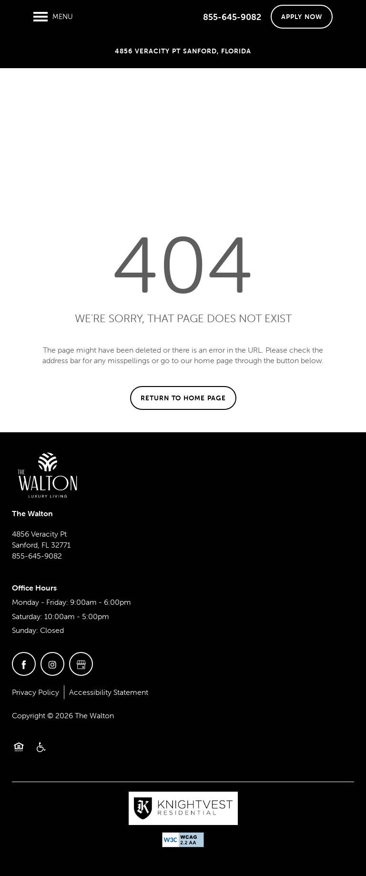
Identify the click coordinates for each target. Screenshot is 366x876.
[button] (302, 17)
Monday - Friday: (40, 602)
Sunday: (25, 630)
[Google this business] (81, 664)
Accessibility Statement (108, 692)
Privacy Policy (35, 692)
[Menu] (53, 16)
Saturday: (27, 616)
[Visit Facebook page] (24, 664)
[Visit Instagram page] (52, 664)
